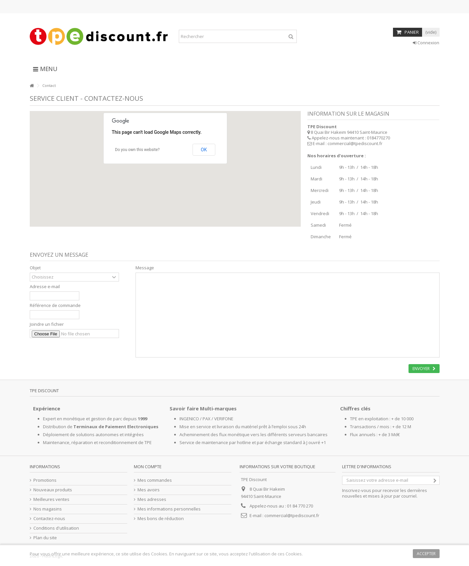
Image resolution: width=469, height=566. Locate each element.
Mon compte (148, 467)
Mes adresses (151, 499)
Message (145, 268)
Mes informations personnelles (169, 509)
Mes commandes (154, 480)
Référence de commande (55, 305)
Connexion (426, 43)
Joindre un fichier (47, 324)
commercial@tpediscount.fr (355, 143)
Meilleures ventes (51, 499)
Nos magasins (47, 509)
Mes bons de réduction (160, 518)
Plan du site (45, 538)
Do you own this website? (137, 149)
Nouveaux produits (52, 490)
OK (204, 149)
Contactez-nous (49, 518)
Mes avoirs (148, 490)
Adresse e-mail (45, 286)
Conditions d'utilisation (56, 528)
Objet (35, 268)
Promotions (45, 480)
